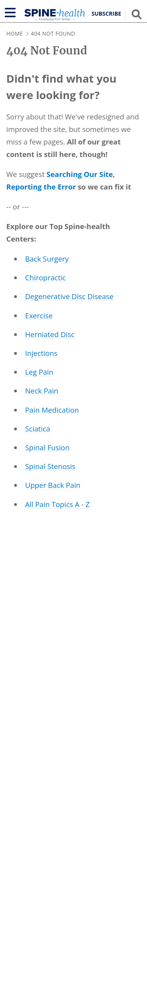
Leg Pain (39, 372)
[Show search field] (136, 14)
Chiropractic (45, 277)
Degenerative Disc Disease (69, 296)
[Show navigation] (10, 12)
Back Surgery (47, 259)
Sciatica (37, 428)
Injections (41, 353)
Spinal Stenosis (50, 466)
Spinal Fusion (47, 447)
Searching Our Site (80, 174)
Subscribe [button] (106, 14)
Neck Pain (41, 390)
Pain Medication (52, 410)
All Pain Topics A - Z (57, 504)
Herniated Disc (49, 334)
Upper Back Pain (52, 485)
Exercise (39, 315)
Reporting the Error (41, 186)
